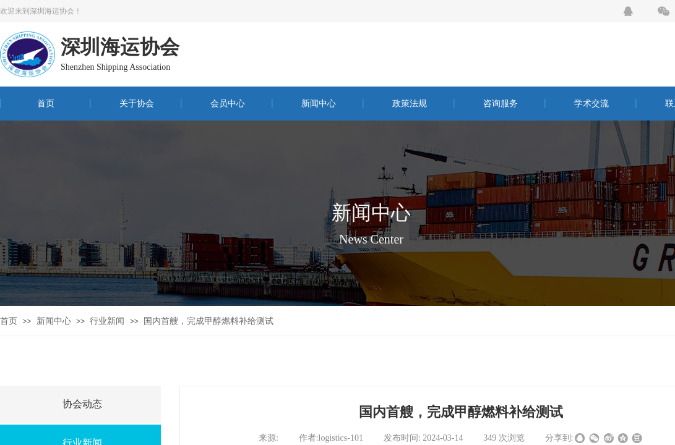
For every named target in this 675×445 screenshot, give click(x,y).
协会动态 (82, 404)
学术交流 (591, 103)
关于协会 (136, 103)
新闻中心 (318, 103)
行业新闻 (107, 321)
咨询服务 (500, 103)
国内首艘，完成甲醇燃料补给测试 (208, 321)
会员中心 (227, 103)
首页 (45, 103)
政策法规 (409, 103)
